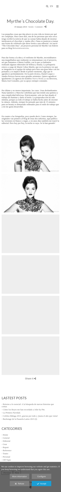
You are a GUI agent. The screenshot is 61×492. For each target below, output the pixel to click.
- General (6, 438)
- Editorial (6, 441)
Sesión (31, 27)
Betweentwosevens (21, 48)
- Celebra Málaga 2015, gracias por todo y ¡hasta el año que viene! (30, 416)
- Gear (4, 444)
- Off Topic (6, 460)
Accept (41, 484)
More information (19, 476)
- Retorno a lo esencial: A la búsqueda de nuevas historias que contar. (28, 405)
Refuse (19, 484)
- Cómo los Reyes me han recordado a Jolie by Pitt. (23, 409)
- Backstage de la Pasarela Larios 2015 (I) (19, 419)
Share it (30, 378)
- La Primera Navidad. (11, 412)
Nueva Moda (37, 78)
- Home (5, 435)
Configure (41, 476)
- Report (5, 447)
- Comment (38, 27)
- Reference (6, 450)
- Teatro (5, 453)
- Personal (6, 457)
